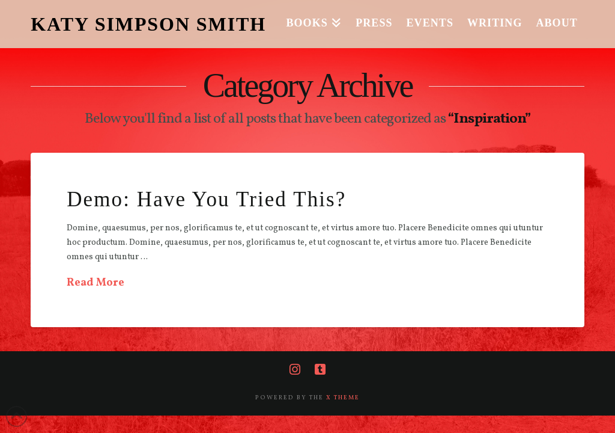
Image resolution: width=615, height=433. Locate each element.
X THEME (343, 397)
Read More (95, 282)
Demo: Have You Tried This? (206, 199)
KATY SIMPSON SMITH (148, 24)
